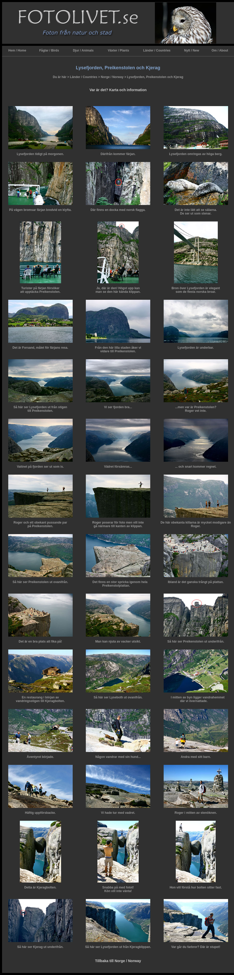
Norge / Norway (112, 77)
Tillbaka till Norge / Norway (118, 961)
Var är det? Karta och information (118, 90)
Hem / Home (17, 50)
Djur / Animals (83, 50)
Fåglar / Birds (49, 50)
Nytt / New (191, 50)
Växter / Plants (118, 50)
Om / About (220, 50)
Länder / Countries (156, 50)
